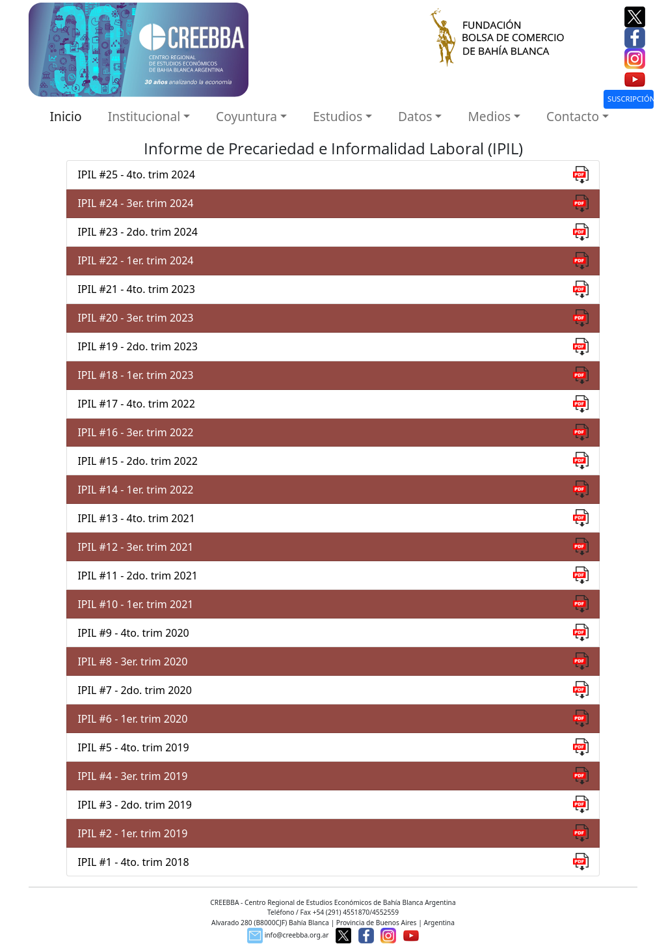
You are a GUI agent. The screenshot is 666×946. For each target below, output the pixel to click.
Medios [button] (489, 116)
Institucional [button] (144, 116)
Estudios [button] (337, 116)
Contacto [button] (572, 116)
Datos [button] (415, 116)
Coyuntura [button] (246, 116)
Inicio (66, 116)
